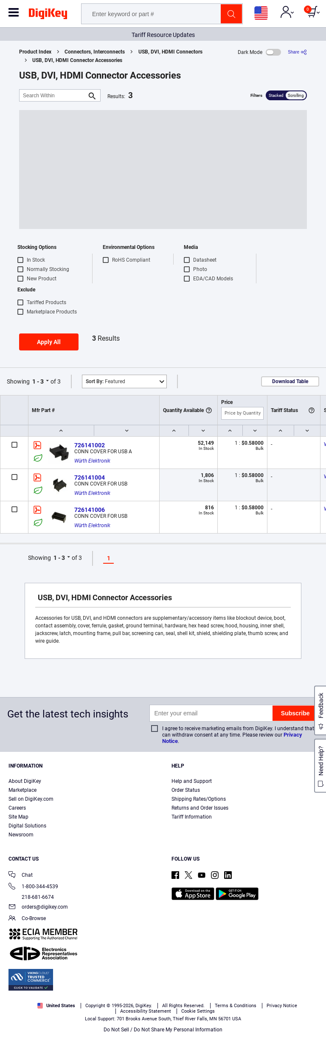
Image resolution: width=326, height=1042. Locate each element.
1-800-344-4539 (33, 887)
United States (56, 1005)
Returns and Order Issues (199, 808)
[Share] (297, 52)
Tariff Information (191, 817)
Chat (20, 876)
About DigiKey (24, 781)
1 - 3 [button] (38, 381)
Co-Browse (27, 919)
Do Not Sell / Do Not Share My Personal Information (163, 1030)
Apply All (49, 342)
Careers (17, 808)
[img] (48, 15)
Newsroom (21, 835)
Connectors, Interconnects (95, 52)
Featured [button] (105, 381)
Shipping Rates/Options (198, 799)
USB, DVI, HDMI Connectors (170, 52)
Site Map (18, 817)
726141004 (89, 477)
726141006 (89, 509)
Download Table (290, 381)
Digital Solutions (27, 826)
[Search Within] (53, 95)
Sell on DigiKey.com (30, 799)
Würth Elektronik (92, 461)
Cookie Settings (198, 1011)
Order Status (185, 790)
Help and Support (191, 781)
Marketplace (22, 790)
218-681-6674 (31, 897)
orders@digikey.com (38, 908)
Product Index (35, 52)
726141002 (89, 445)
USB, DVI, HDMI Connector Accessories (77, 60)
